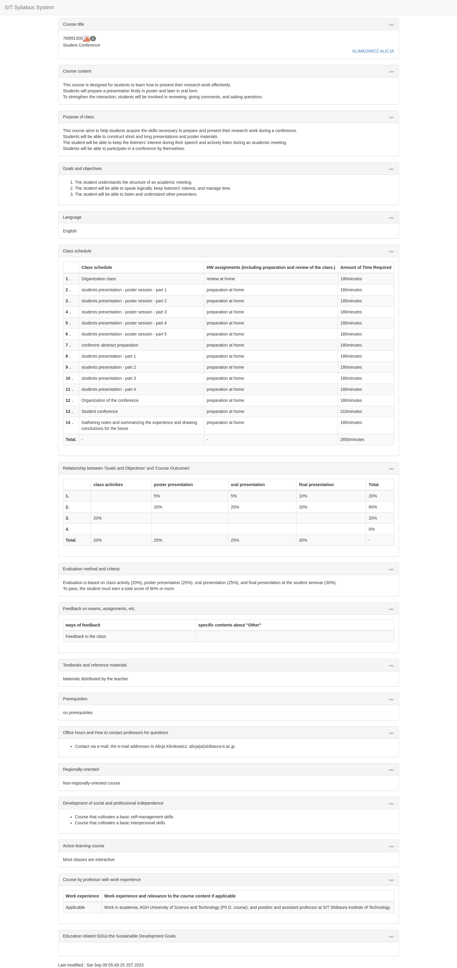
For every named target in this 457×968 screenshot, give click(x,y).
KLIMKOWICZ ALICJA (373, 51)
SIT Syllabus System (29, 7)
